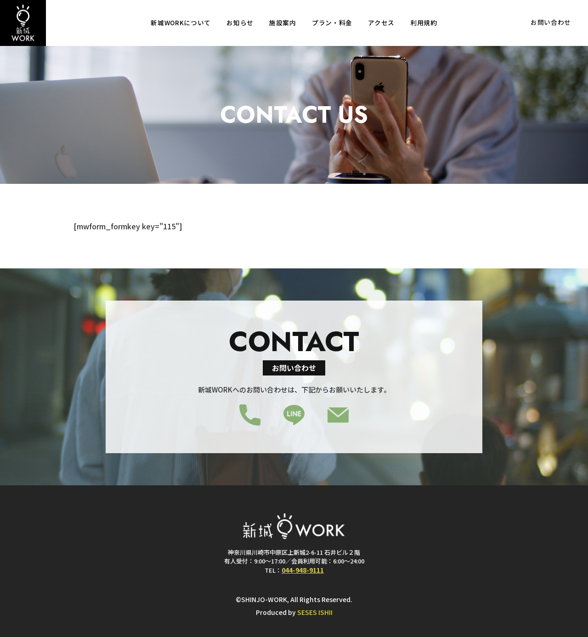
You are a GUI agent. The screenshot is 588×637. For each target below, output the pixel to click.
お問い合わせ (551, 23)
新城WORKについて (181, 23)
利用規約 (423, 23)
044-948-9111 (303, 569)
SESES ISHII (315, 612)
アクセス (381, 23)
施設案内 (282, 23)
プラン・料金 (332, 23)
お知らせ (240, 23)
